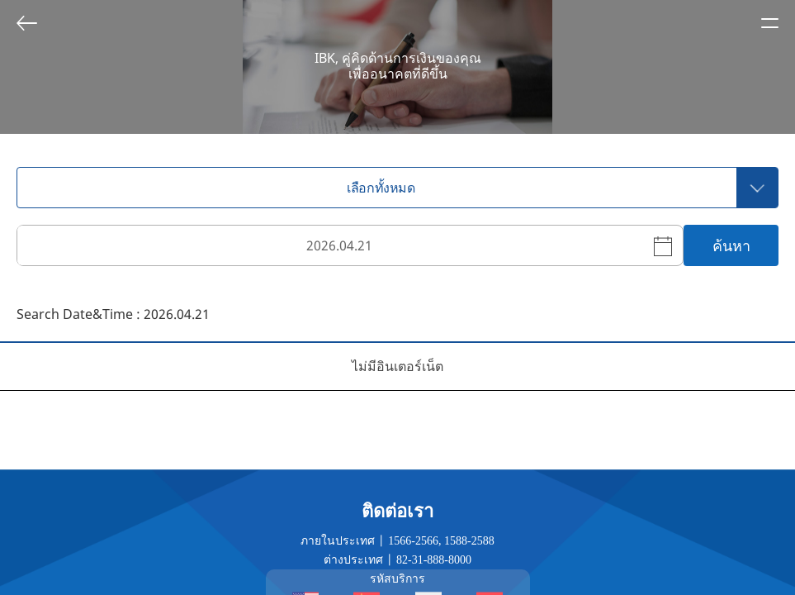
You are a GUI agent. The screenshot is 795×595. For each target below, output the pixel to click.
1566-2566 (413, 541)
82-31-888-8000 (433, 560)
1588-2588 (469, 541)
